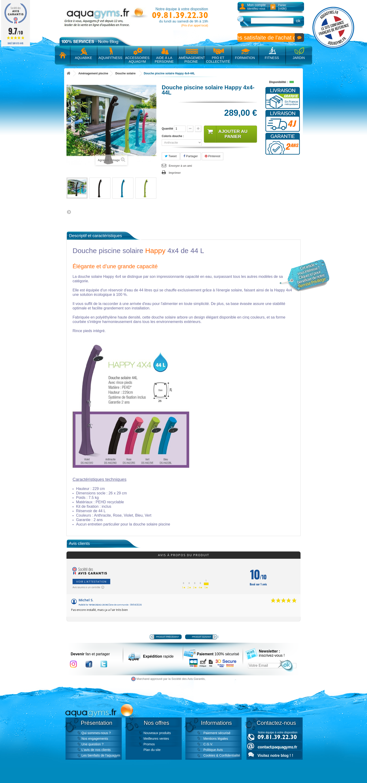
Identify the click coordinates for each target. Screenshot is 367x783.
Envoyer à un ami (180, 165)
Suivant (68, 212)
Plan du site (152, 750)
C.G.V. (208, 744)
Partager (191, 156)
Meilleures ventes (156, 738)
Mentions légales (215, 738)
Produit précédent (167, 637)
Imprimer (175, 172)
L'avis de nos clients (96, 750)
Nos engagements (94, 738)
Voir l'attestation (91, 581)
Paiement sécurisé (216, 733)
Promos (149, 744)
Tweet (171, 156)
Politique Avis (213, 750)
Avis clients (79, 543)
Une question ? (92, 744)
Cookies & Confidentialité (221, 755)
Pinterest (212, 156)
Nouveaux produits (157, 733)
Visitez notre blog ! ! (275, 756)
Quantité (167, 128)
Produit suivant (201, 637)
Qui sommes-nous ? (96, 733)
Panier (282, 7)
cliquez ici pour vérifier (220, 679)
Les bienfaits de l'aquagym (100, 755)
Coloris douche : (173, 136)
